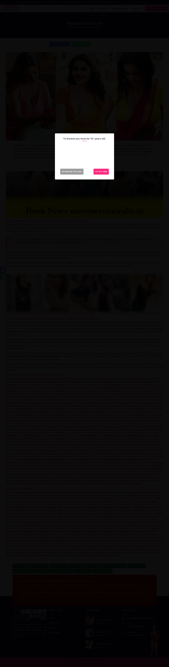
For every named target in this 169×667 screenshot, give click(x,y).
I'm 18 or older (101, 171)
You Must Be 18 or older (72, 171)
